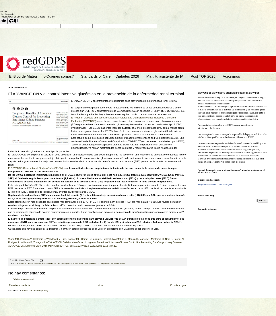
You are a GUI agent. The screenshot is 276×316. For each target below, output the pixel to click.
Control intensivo (49, 263)
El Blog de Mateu (23, 76)
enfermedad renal (80, 263)
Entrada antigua (178, 285)
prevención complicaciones (101, 263)
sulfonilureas (119, 263)
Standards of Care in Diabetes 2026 (110, 76)
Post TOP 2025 (203, 76)
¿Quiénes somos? (59, 76)
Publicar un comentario (24, 279)
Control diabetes (34, 263)
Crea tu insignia (225, 184)
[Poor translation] (13, 21)
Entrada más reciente (19, 285)
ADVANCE (21, 263)
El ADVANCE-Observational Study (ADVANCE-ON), (36, 168)
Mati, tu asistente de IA (164, 76)
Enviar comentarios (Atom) (35, 290)
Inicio (100, 285)
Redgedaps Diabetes (207, 184)
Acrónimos (231, 76)
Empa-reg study (65, 263)
